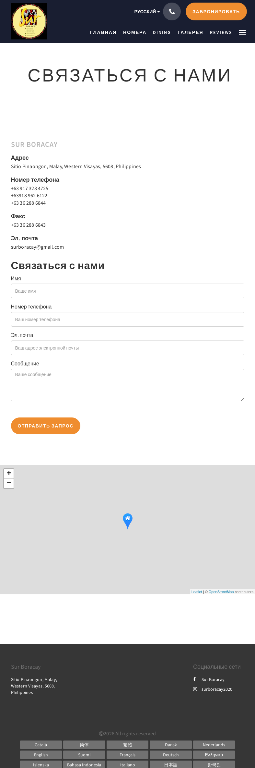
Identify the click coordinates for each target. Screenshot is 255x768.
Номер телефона (31, 306)
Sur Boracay (209, 679)
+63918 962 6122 (29, 195)
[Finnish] (84, 755)
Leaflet (196, 592)
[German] (171, 755)
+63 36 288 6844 (28, 203)
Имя (16, 278)
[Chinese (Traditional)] (128, 745)
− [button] (9, 483)
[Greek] (214, 755)
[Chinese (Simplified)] (84, 745)
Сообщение (25, 363)
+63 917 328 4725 (30, 188)
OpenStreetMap (221, 592)
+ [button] (9, 474)
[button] (242, 32)
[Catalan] (41, 745)
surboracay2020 (212, 689)
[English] (41, 755)
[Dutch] (214, 745)
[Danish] (171, 745)
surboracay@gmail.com (37, 246)
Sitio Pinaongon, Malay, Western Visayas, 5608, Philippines (76, 166)
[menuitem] (105, 32)
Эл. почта (22, 335)
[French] (128, 755)
